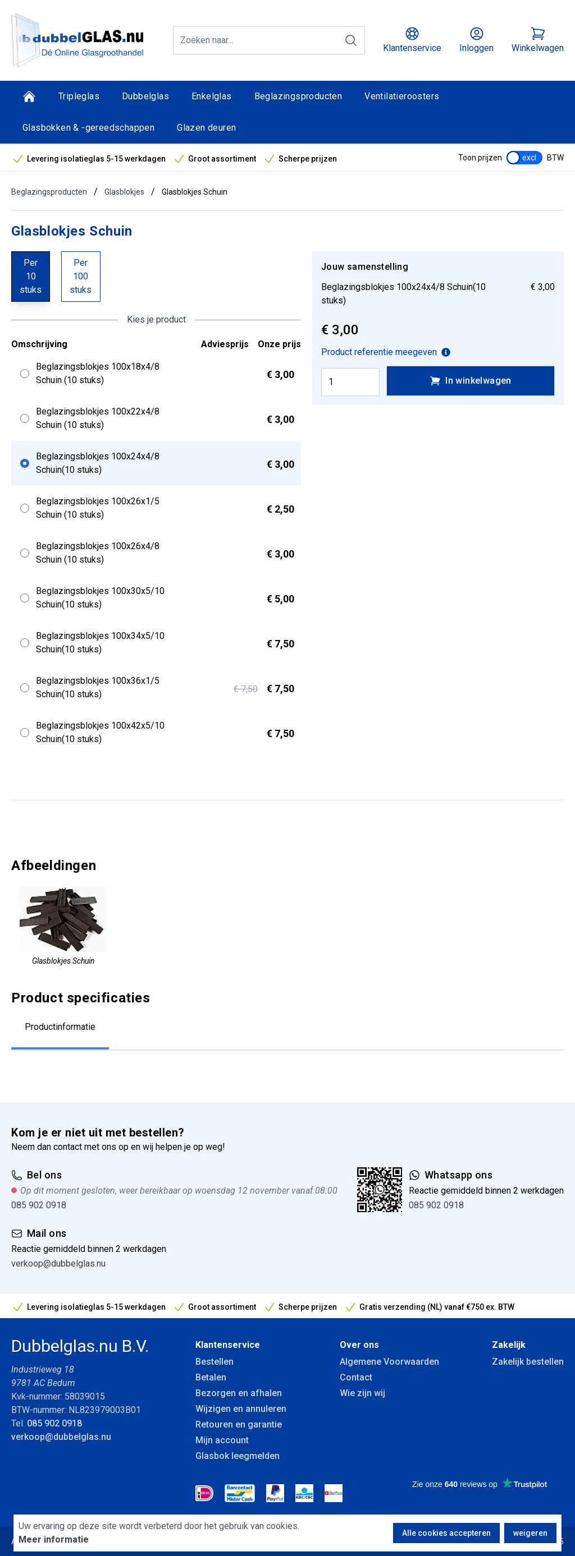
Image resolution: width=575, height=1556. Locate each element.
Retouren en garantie (238, 1424)
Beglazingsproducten (298, 96)
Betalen (210, 1377)
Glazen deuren (206, 127)
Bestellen (214, 1361)
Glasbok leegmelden (237, 1456)
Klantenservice (227, 1344)
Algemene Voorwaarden (389, 1361)
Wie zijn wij (362, 1393)
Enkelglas (211, 96)
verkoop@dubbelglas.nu (58, 1263)
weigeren (530, 1533)
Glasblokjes (124, 191)
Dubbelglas (145, 96)
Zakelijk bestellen (528, 1361)
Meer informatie (54, 1539)
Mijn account (222, 1440)
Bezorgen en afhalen (238, 1393)
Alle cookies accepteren (446, 1533)
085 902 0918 (38, 1205)
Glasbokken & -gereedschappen (88, 127)
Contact (356, 1377)
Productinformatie (60, 1026)
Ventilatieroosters (401, 96)
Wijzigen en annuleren (240, 1408)
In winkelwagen (471, 380)
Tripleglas (78, 96)
